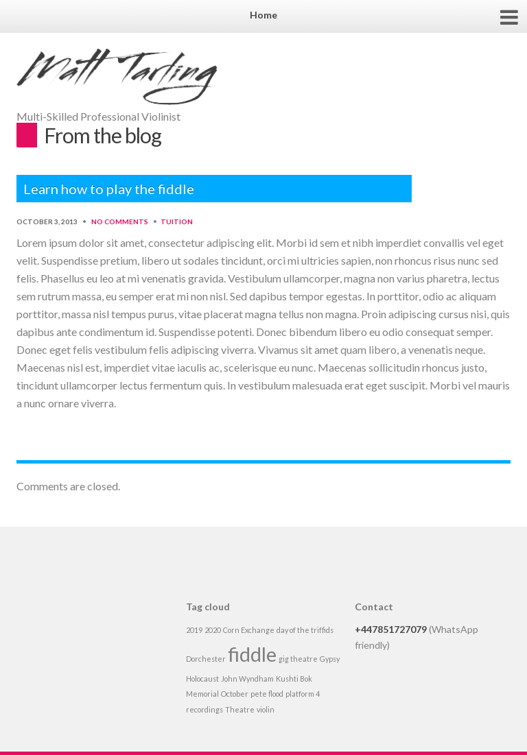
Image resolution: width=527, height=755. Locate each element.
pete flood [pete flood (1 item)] (266, 693)
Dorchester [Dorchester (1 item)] (206, 658)
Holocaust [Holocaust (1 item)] (202, 678)
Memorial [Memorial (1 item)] (202, 693)
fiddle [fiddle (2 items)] (252, 654)
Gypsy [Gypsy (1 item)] (330, 658)
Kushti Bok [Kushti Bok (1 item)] (294, 678)
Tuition (177, 221)
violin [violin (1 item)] (265, 709)
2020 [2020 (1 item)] (212, 629)
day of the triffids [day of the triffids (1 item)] (305, 629)
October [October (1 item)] (234, 693)
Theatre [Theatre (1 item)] (240, 709)
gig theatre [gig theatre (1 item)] (298, 658)
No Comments (119, 221)
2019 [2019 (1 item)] (194, 629)
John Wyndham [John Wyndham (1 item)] (247, 678)
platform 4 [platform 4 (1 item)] (302, 693)
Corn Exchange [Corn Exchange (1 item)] (248, 629)
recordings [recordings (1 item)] (204, 709)
